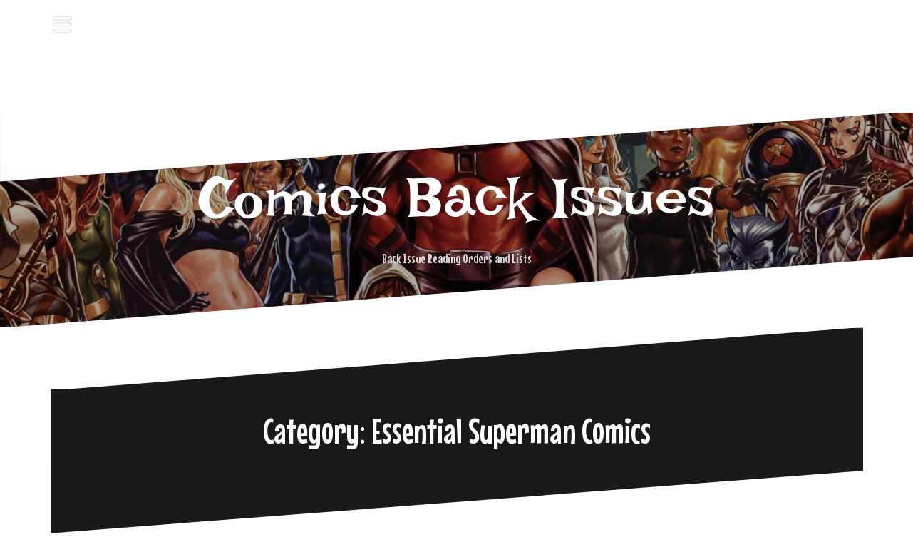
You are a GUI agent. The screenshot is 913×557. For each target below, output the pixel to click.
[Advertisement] (456, 75)
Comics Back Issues (457, 197)
